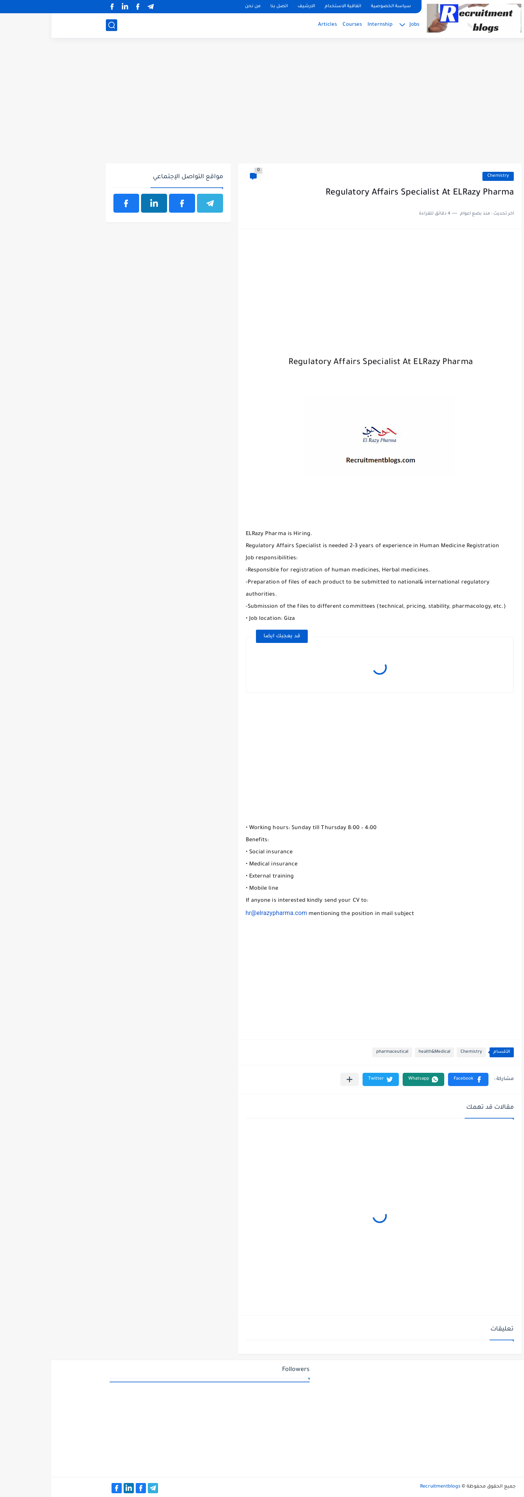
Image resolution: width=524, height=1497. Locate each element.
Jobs (363, 25)
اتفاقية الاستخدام (291, 6)
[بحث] (60, 25)
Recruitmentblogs (389, 1486)
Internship (328, 25)
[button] (417, 1079)
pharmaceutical (341, 1052)
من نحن (201, 6)
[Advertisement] (262, 105)
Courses (300, 25)
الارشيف (255, 6)
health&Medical (383, 1052)
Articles (276, 25)
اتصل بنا (227, 6)
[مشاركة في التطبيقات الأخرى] (298, 1079)
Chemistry (446, 176)
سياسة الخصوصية (339, 6)
